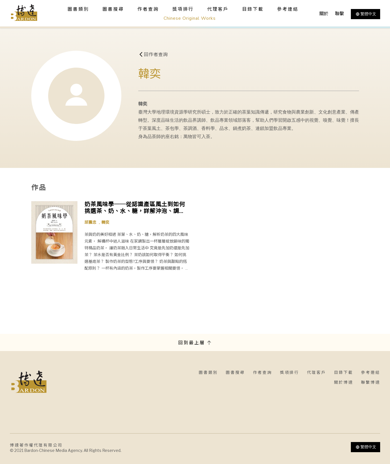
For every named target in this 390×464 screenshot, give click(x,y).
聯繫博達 (370, 382)
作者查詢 (148, 9)
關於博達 (343, 382)
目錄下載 (253, 9)
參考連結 (287, 9)
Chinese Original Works (190, 18)
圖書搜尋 (235, 372)
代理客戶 (218, 9)
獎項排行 (183, 9)
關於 (323, 14)
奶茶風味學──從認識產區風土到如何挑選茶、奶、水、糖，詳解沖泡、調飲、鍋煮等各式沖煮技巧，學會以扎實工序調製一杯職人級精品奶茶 (134, 208)
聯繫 (339, 14)
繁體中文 (365, 14)
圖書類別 (208, 372)
